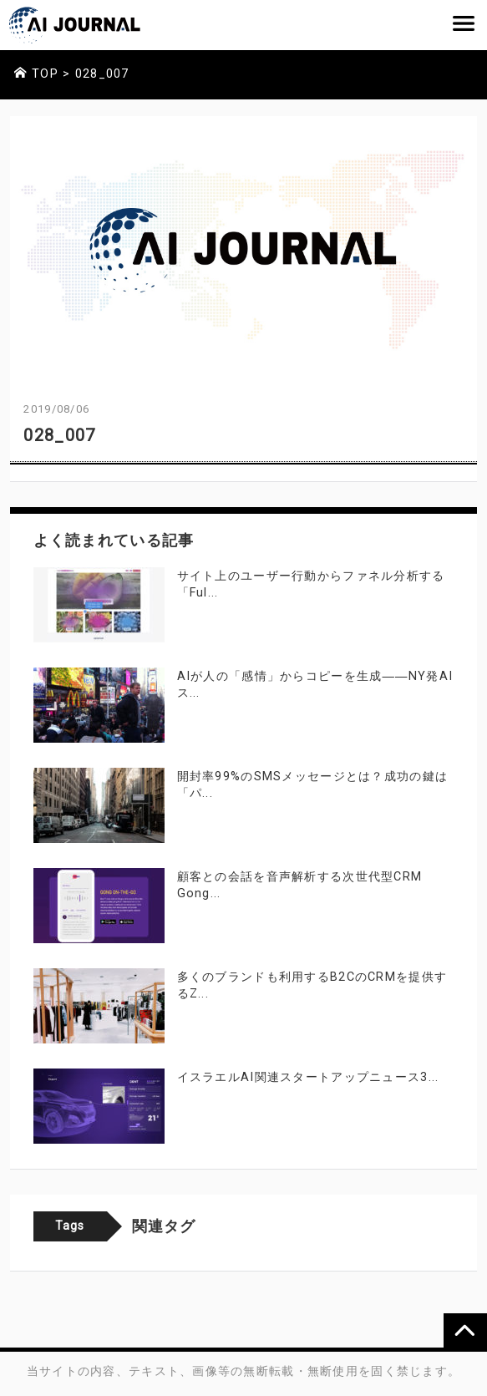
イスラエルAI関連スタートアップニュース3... (308, 1077)
